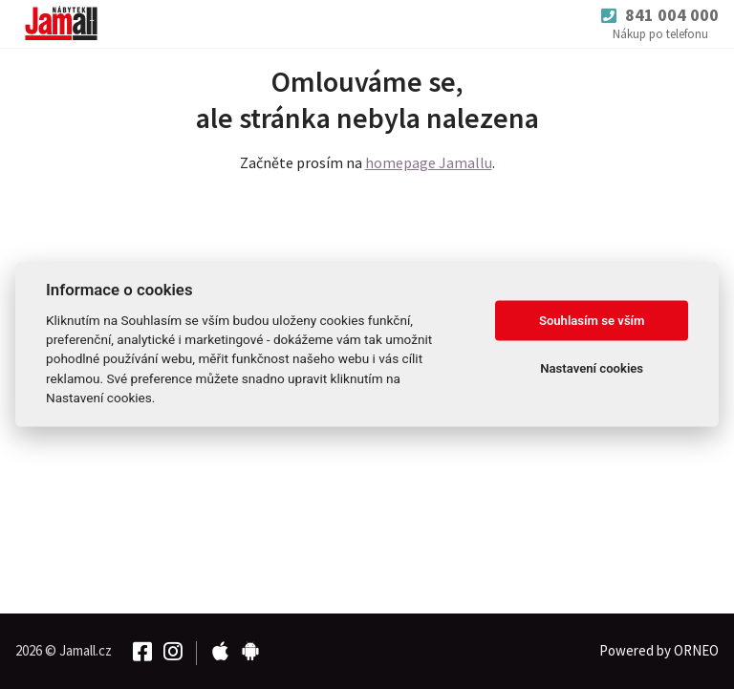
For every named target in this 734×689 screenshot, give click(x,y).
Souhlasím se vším (592, 320)
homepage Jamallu (428, 162)
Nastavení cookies (591, 368)
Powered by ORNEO (659, 650)
